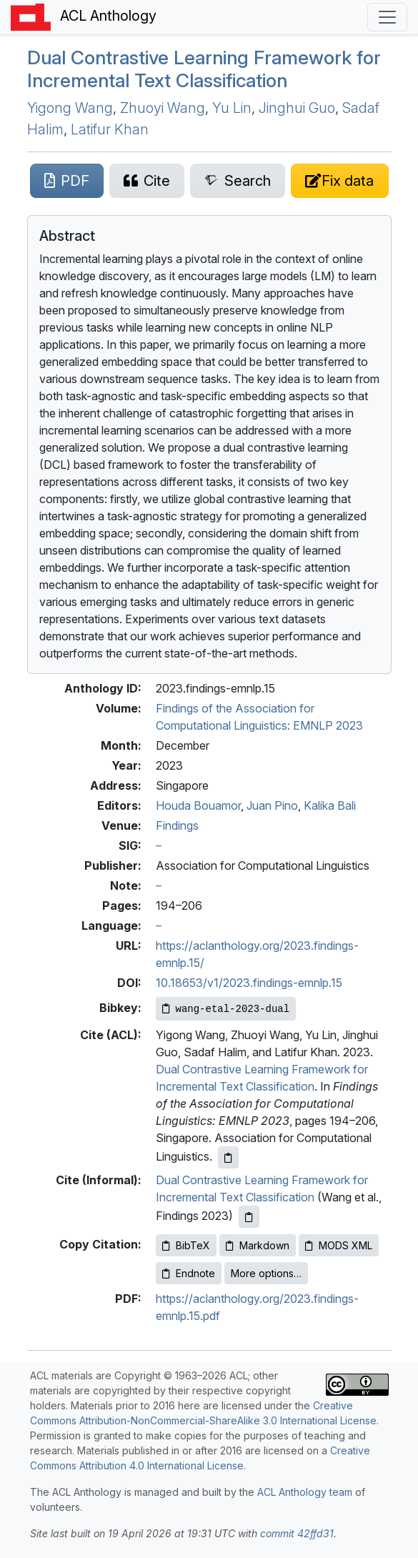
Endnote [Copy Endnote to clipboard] (188, 1273)
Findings (177, 825)
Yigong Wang (70, 107)
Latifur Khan (110, 129)
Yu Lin (232, 107)
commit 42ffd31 (297, 1533)
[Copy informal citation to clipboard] (249, 1217)
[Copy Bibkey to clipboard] (226, 1009)
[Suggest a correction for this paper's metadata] (339, 181)
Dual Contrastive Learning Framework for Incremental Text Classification (204, 68)
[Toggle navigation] (387, 17)
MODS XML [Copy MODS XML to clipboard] (338, 1245)
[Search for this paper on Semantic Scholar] (237, 181)
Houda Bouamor (198, 805)
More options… (266, 1273)
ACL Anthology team (304, 1492)
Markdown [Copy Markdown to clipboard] (257, 1245)
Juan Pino (272, 805)
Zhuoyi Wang (162, 107)
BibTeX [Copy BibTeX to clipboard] (186, 1245)
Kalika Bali (330, 805)
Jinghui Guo (297, 107)
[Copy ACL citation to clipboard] (228, 1157)
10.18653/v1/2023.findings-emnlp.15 (249, 983)
